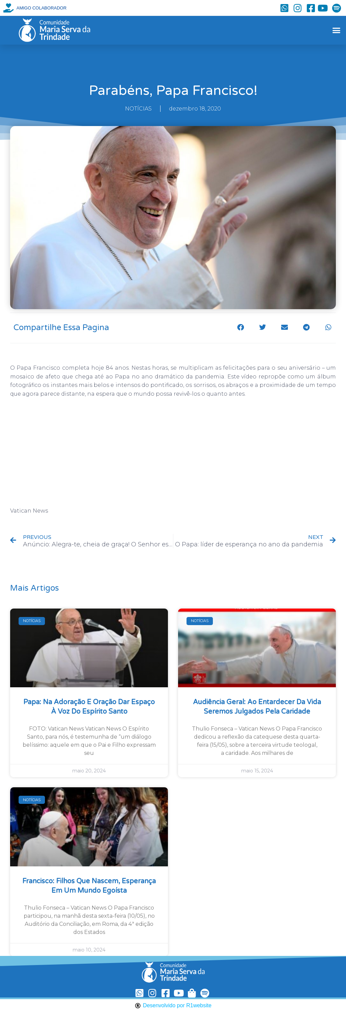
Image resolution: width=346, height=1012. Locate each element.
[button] (336, 30)
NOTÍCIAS (138, 108)
